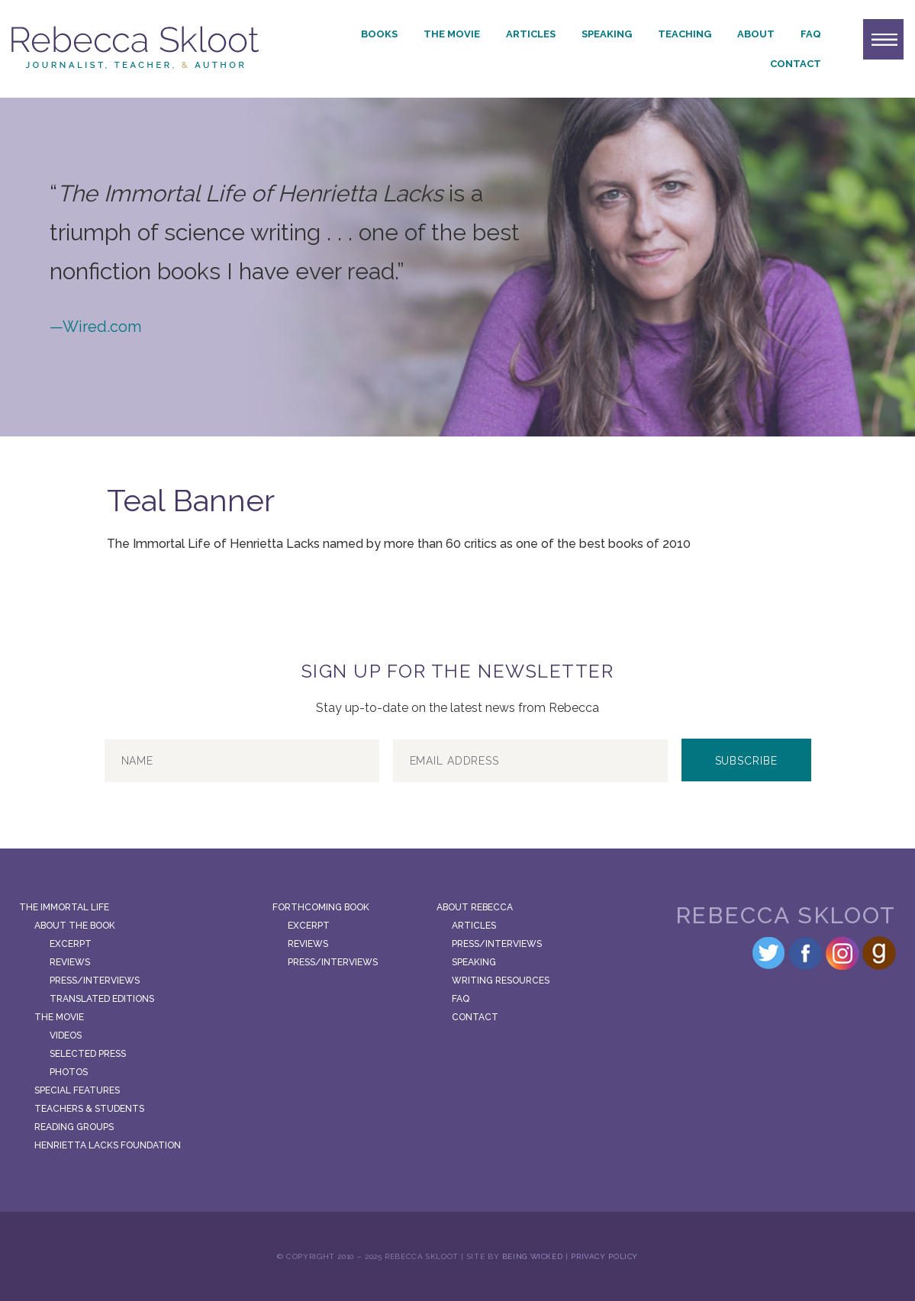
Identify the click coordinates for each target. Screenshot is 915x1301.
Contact (795, 63)
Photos (69, 1072)
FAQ (811, 34)
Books (379, 34)
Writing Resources (500, 980)
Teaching (684, 34)
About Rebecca (475, 907)
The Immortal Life (64, 907)
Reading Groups (74, 1127)
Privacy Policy (604, 1256)
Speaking (607, 34)
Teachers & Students (89, 1108)
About (756, 34)
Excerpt (71, 944)
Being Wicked (532, 1256)
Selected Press (88, 1053)
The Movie (452, 34)
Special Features (77, 1090)
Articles (531, 34)
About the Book (74, 925)
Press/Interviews (95, 980)
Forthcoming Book (320, 907)
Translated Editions (102, 998)
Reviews (70, 962)
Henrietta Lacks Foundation (107, 1145)
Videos (66, 1035)
